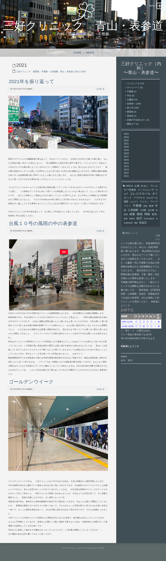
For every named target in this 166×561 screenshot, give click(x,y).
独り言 (101, 89)
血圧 (139, 218)
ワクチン (144, 202)
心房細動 (133, 210)
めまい (145, 186)
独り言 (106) (133, 108)
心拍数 (143, 210)
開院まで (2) (133, 124)
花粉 (126, 219)
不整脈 (137, 205)
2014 (126, 166)
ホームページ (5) (135, 87)
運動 (136, 223)
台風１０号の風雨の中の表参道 (43, 223)
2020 (83, 71)
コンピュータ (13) (135, 83)
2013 (126, 169)
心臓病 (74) (132, 100)
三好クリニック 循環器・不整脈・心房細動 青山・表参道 (44, 71)
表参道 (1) (131, 116)
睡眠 (140, 214)
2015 (126, 163)
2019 (126, 150)
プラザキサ (139, 198)
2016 (126, 160)
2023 (126, 137)
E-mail (100, 548)
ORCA (129, 186)
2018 (126, 153)
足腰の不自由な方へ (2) (138, 120)
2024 (126, 134)
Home (77, 52)
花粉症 (132, 219)
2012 (126, 173)
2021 (126, 143)
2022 (77, 71)
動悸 (151, 206)
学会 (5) (130, 95)
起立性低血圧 (149, 219)
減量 (132, 214)
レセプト (134, 202)
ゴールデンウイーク (31, 382)
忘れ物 (151, 210)
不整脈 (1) (131, 91)
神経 (147, 214)
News (90, 52)
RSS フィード (131, 233)
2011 (126, 176)
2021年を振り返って (31, 81)
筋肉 (154, 214)
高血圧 (143, 222)
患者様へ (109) (134, 104)
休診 (145, 206)
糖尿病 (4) (131, 112)
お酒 (136, 186)
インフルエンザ (146, 190)
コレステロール (140, 193)
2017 (126, 156)
